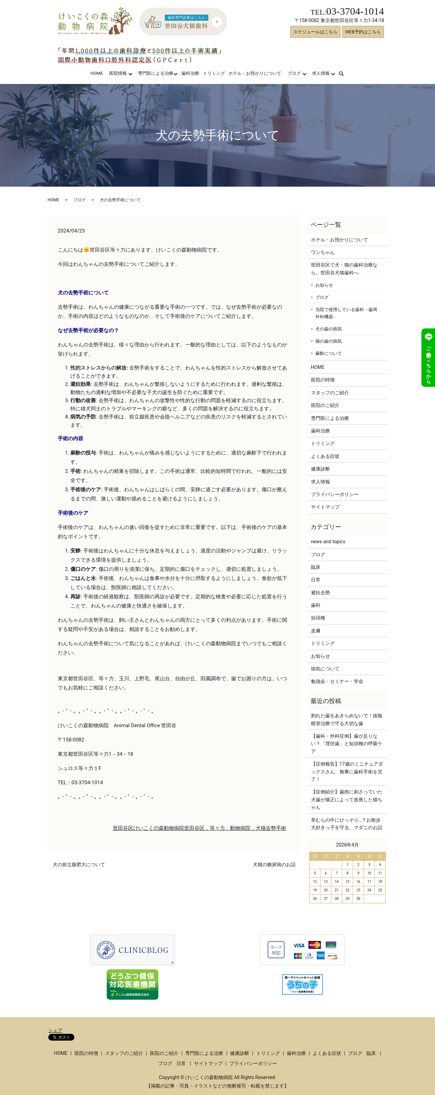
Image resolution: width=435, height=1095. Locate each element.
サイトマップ (325, 507)
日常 (315, 579)
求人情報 (321, 73)
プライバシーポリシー (335, 494)
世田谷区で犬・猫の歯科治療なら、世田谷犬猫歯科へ (344, 268)
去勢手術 (276, 828)
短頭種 (318, 617)
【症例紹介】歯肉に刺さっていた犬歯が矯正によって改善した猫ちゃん (346, 799)
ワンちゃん (323, 252)
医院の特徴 (323, 379)
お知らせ (324, 285)
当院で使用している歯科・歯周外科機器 (346, 313)
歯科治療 (190, 73)
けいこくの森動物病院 (158, 828)
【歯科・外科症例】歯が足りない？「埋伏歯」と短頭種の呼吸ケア (346, 743)
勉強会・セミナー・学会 (337, 681)
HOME (96, 73)
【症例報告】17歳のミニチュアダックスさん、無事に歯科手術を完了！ (347, 771)
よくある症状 (325, 456)
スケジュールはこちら (315, 31)
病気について (325, 668)
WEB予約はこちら (363, 31)
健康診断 (320, 469)
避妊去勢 (320, 592)
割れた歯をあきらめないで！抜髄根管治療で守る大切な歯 (346, 719)
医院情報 (118, 73)
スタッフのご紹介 (330, 392)
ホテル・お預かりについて (254, 73)
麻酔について (328, 353)
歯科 (315, 605)
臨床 (315, 567)
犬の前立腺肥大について (79, 864)
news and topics (328, 541)
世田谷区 (123, 828)
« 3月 (317, 845)
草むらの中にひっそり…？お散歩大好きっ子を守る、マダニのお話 (346, 823)
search (345, 73)
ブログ (294, 73)
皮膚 (315, 630)
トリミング (214, 73)
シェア (55, 1030)
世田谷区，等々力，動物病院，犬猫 (225, 828)
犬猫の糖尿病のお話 (274, 864)
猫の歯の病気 (328, 341)
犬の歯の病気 (328, 328)
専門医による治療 (155, 73)
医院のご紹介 (325, 405)
